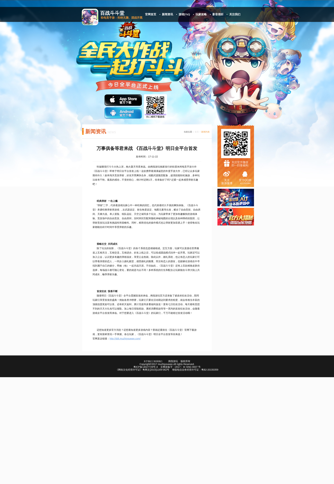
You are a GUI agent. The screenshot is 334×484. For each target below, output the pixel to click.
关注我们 (234, 14)
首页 (197, 132)
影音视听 (218, 14)
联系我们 (158, 361)
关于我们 (148, 361)
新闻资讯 (167, 14)
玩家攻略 (201, 14)
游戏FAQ (184, 14)
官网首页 (150, 14)
